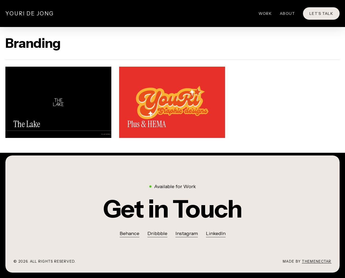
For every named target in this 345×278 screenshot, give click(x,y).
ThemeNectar (316, 261)
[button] (172, 209)
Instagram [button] (186, 233)
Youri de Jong (29, 13)
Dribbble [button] (157, 233)
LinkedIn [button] (216, 233)
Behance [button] (129, 233)
